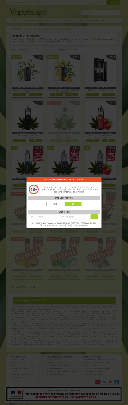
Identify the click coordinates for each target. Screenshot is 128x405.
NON (55, 204)
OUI (73, 204)
